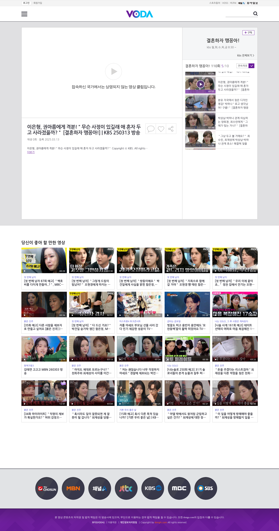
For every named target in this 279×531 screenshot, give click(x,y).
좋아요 (161, 128)
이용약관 (112, 522)
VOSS (225, 3)
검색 (255, 13)
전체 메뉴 (24, 14)
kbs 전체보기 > (245, 55)
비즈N (233, 3)
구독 (248, 32)
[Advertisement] (101, 169)
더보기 (30, 152)
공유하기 (171, 128)
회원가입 (38, 3)
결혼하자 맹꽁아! (223, 40)
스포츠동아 (214, 3)
